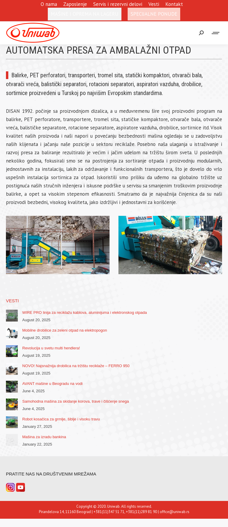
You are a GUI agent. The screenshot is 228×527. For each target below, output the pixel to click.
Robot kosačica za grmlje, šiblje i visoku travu (61, 419)
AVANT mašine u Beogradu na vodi (52, 383)
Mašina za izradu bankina (44, 437)
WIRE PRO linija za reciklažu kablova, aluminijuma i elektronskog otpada (84, 312)
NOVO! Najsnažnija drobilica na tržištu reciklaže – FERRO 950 (75, 366)
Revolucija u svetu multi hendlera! (51, 348)
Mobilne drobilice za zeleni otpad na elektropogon (64, 330)
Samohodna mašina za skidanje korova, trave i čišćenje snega (75, 401)
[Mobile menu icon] (216, 33)
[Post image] (12, 316)
